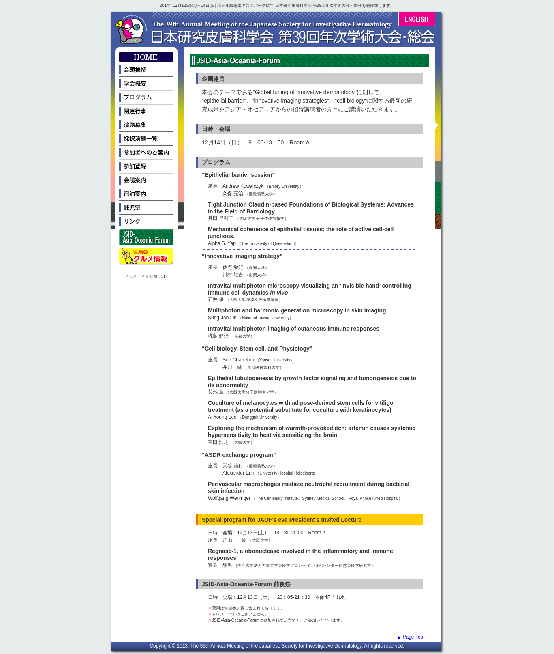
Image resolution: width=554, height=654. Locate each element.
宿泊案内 (146, 194)
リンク (146, 222)
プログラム (146, 98)
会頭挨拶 (146, 70)
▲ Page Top (409, 637)
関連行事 (146, 111)
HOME (146, 57)
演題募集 (146, 125)
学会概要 (146, 84)
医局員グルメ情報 (146, 257)
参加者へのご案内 (146, 153)
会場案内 (146, 180)
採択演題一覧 (146, 139)
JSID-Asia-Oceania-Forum (146, 238)
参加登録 (146, 167)
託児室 (146, 208)
